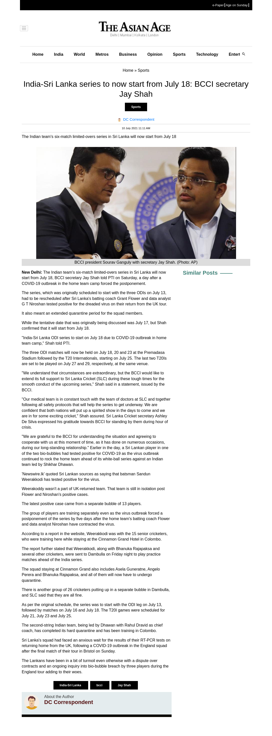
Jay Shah (125, 685)
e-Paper (218, 5)
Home (37, 54)
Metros (101, 54)
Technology (207, 54)
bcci (99, 685)
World (79, 54)
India (58, 54)
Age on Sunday (237, 5)
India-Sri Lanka (71, 685)
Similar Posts (200, 273)
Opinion (154, 54)
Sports (179, 54)
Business (128, 54)
